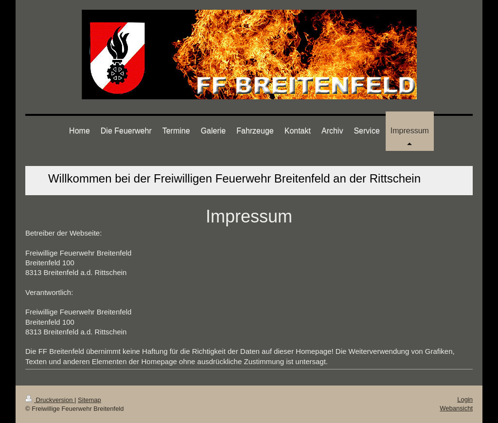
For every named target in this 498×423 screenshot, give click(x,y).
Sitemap (89, 400)
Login (465, 399)
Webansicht (456, 408)
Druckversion (49, 400)
